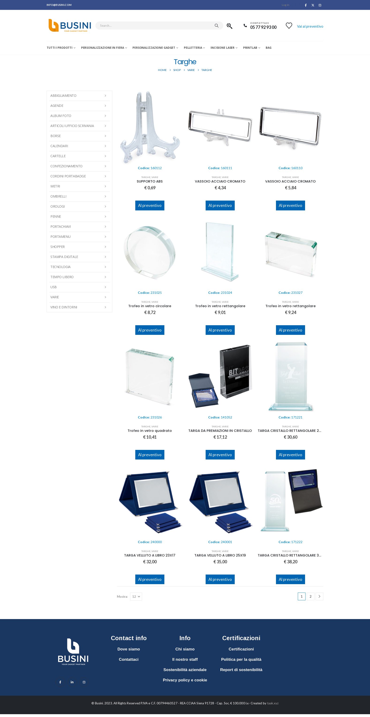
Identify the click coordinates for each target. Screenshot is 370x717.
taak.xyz (273, 703)
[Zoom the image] (73, 636)
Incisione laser (222, 48)
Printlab (250, 48)
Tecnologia (60, 267)
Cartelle (58, 156)
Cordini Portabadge (68, 176)
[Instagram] (320, 5)
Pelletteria (193, 48)
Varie (154, 177)
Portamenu (60, 236)
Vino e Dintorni (63, 307)
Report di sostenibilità (241, 670)
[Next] (319, 596)
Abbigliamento (63, 95)
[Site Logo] (70, 25)
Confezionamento (66, 166)
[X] (313, 5)
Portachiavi (60, 226)
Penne (55, 216)
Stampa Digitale (64, 256)
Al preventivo (150, 205)
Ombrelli (58, 196)
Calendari (59, 146)
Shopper (57, 246)
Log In (286, 4)
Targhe (146, 177)
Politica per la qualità (241, 659)
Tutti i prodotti (59, 48)
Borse (55, 136)
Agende (56, 105)
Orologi (57, 206)
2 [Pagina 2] (311, 596)
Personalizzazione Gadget (153, 48)
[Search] (216, 26)
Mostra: (122, 596)
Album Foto (60, 115)
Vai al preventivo (310, 26)
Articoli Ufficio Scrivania (72, 125)
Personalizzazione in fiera (102, 48)
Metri (55, 186)
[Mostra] (136, 597)
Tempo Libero (62, 277)
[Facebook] (306, 5)
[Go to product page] (150, 130)
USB (53, 287)
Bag (269, 48)
